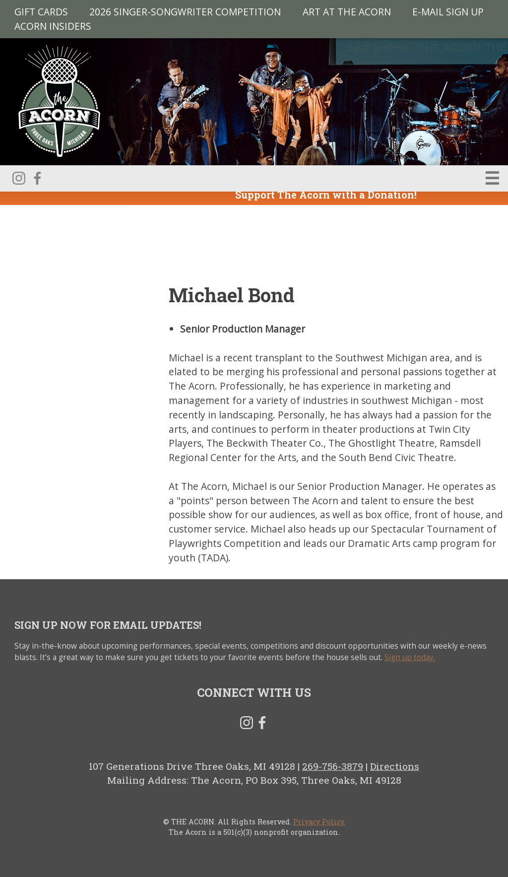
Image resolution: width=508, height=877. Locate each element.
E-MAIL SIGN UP (448, 11)
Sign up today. (409, 657)
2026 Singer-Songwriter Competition (185, 11)
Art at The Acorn (347, 11)
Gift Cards (41, 11)
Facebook (37, 178)
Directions (394, 766)
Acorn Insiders (52, 25)
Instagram (18, 178)
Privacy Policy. (319, 821)
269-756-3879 (332, 766)
